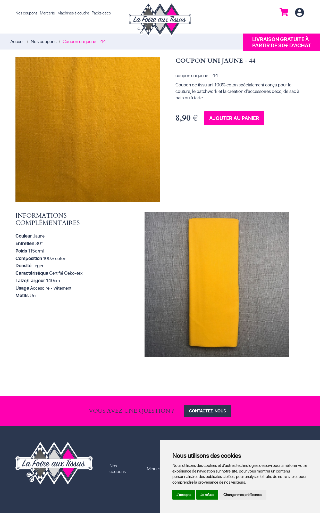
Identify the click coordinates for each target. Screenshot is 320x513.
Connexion (299, 13)
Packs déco (101, 12)
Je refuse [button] (207, 494)
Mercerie (47, 12)
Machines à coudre (73, 12)
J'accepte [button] (183, 494)
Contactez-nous (207, 411)
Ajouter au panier (234, 118)
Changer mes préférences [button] (242, 494)
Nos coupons (26, 12)
